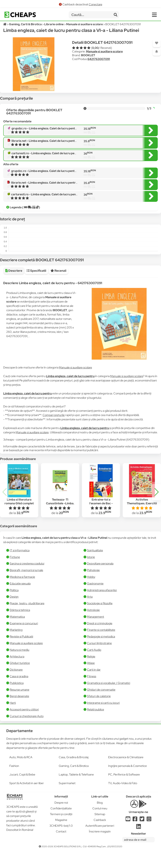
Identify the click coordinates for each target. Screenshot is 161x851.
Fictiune (15, 557)
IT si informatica (19, 550)
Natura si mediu (19, 650)
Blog (100, 803)
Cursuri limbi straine (99, 643)
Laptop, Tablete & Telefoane (76, 774)
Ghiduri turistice (20, 663)
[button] (156, 492)
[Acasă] (5, 24)
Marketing (16, 630)
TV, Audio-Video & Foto (122, 783)
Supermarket (67, 783)
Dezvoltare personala (100, 563)
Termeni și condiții (61, 814)
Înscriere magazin (100, 831)
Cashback (100, 820)
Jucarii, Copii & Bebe (22, 774)
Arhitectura (17, 656)
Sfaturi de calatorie (99, 696)
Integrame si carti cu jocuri (103, 703)
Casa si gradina (19, 676)
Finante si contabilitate (101, 630)
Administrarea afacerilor (102, 590)
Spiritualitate (95, 550)
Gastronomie (95, 583)
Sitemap (100, 814)
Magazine (61, 820)
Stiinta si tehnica (20, 610)
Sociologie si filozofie (99, 603)
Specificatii (36, 271)
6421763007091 (99, 59)
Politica (14, 590)
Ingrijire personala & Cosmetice (127, 766)
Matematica (17, 617)
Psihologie (93, 570)
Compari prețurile (54, 415)
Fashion (14, 766)
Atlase (91, 663)
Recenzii (58, 271)
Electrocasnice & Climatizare (125, 757)
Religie (91, 656)
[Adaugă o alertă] (157, 52)
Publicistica (17, 683)
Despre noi (61, 803)
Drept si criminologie (99, 623)
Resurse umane (19, 690)
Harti (13, 703)
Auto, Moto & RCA (20, 757)
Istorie (91, 557)
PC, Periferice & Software (124, 774)
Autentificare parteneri (99, 826)
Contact (61, 831)
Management (95, 617)
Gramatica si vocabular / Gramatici (108, 683)
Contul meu (99, 808)
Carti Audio (94, 650)
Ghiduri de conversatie (101, 690)
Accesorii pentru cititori (24, 709)
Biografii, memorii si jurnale (26, 570)
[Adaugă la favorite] (157, 43)
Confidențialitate (61, 808)
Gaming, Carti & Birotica (74, 766)
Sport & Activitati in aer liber (26, 783)
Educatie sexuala (20, 583)
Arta (90, 597)
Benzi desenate (19, 696)
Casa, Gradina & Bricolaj (73, 757)
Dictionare (16, 670)
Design (14, 597)
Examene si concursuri (24, 623)
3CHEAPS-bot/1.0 (61, 826)
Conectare (95, 4)
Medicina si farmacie (22, 577)
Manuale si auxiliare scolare (104, 51)
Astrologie (93, 610)
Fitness (91, 676)
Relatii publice (95, 709)
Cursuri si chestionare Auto (26, 716)
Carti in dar (94, 670)
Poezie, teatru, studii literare (27, 603)
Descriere (13, 271)
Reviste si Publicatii (21, 636)
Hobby (91, 577)
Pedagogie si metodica (101, 636)
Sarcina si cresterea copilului (27, 563)
